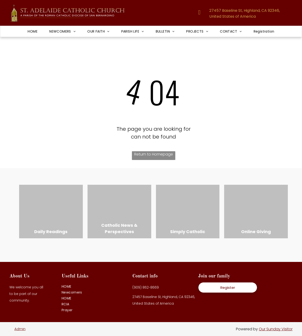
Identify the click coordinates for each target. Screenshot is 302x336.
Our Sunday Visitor (276, 329)
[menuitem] (32, 31)
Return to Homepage (153, 154)
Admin (19, 328)
